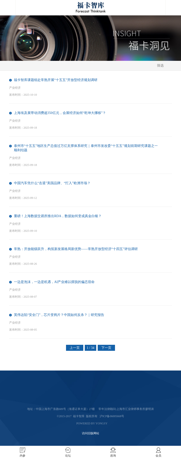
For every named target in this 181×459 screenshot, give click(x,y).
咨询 (113, 455)
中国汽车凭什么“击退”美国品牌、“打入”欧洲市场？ (52, 183)
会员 (158, 455)
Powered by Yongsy (92, 423)
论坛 (68, 455)
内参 (22, 455)
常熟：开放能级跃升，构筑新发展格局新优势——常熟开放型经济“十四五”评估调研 (76, 249)
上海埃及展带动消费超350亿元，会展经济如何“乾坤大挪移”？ (60, 113)
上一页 (75, 348)
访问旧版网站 (90, 433)
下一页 (106, 348)
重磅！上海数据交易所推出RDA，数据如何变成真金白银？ (58, 216)
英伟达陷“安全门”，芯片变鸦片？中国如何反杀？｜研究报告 (59, 315)
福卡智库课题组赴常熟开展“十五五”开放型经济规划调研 (55, 80)
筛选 (160, 65)
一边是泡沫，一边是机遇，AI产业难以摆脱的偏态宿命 (54, 282)
